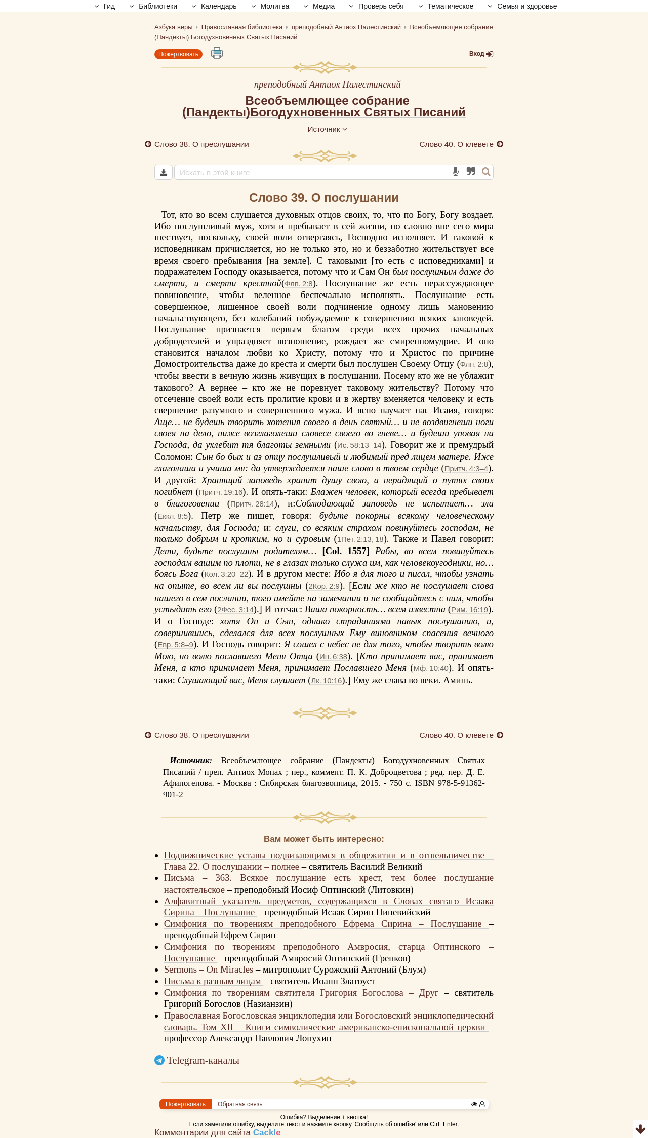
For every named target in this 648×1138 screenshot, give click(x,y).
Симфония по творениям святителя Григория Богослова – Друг (304, 992)
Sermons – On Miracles (210, 969)
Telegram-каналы (203, 1060)
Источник (327, 128)
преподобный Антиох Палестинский (327, 84)
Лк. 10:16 (326, 680)
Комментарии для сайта (217, 1132)
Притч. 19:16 (220, 492)
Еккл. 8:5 (172, 516)
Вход (481, 53)
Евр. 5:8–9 (175, 644)
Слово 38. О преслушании (201, 144)
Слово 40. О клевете (456, 144)
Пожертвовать (178, 54)
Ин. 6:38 (333, 656)
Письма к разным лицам (214, 981)
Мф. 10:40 (431, 668)
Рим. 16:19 (469, 609)
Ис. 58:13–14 (359, 445)
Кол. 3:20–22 (226, 574)
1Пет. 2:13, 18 (360, 539)
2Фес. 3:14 (235, 609)
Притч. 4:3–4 (466, 468)
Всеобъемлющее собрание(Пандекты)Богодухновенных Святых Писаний (324, 106)
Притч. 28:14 (252, 503)
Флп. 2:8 (299, 283)
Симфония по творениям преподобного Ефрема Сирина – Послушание (326, 923)
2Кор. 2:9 (323, 586)
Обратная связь (240, 1104)
